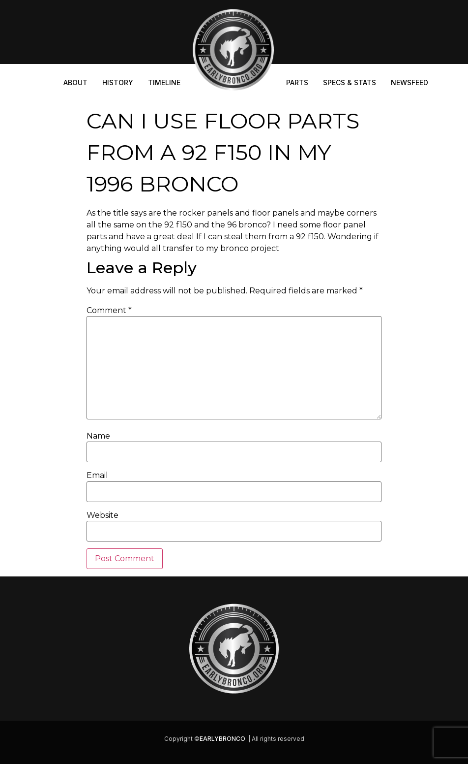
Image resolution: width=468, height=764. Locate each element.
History (117, 82)
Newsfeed (409, 82)
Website (102, 515)
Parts (297, 82)
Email (97, 475)
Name (98, 436)
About (75, 82)
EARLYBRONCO (222, 738)
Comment (109, 311)
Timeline (164, 82)
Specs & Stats (349, 82)
